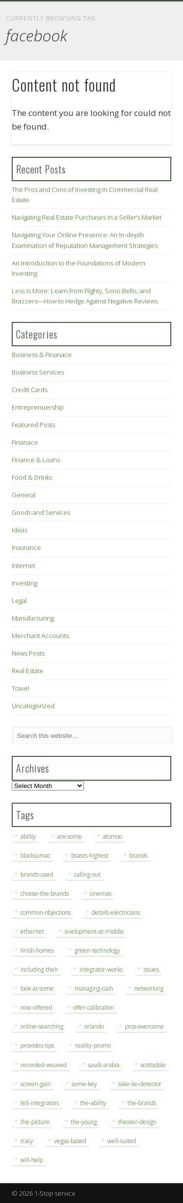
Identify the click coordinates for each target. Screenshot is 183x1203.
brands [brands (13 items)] (138, 855)
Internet (23, 565)
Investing (24, 583)
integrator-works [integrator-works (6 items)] (101, 969)
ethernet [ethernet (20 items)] (32, 931)
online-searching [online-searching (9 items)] (41, 1026)
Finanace (25, 442)
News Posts (28, 653)
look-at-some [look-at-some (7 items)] (37, 988)
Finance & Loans (36, 459)
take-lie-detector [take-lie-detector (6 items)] (140, 1084)
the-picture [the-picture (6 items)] (35, 1122)
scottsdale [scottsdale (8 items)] (153, 1065)
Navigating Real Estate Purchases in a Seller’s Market (87, 217)
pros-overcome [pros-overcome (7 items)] (144, 1026)
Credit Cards (29, 389)
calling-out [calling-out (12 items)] (87, 874)
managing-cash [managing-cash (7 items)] (94, 988)
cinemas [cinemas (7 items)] (100, 893)
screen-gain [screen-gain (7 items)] (35, 1084)
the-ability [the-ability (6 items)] (93, 1103)
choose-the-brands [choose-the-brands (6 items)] (44, 893)
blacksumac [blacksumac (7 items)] (35, 855)
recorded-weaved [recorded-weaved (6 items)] (43, 1065)
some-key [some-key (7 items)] (84, 1084)
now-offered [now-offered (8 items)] (36, 1007)
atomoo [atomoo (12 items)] (112, 836)
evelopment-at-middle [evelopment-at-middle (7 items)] (94, 931)
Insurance (26, 547)
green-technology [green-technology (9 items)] (97, 950)
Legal (19, 600)
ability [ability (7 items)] (28, 836)
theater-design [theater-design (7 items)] (137, 1122)
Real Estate (27, 670)
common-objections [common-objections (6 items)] (45, 912)
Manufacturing (33, 618)
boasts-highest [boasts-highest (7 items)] (89, 855)
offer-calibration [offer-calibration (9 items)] (93, 1007)
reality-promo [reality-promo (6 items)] (93, 1045)
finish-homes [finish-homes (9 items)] (37, 950)
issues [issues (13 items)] (151, 969)
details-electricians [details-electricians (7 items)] (116, 912)
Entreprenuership (38, 407)
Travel (20, 688)
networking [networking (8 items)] (148, 988)
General (24, 494)
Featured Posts (33, 424)
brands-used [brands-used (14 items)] (36, 874)
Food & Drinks (32, 477)
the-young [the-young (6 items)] (84, 1122)
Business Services (38, 372)
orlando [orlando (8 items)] (94, 1026)
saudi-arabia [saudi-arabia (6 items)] (104, 1065)
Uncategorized (33, 705)
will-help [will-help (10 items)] (31, 1160)
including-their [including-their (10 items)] (39, 969)
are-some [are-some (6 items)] (69, 836)
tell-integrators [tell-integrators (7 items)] (39, 1103)
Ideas (19, 530)
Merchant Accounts (40, 635)
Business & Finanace (42, 354)
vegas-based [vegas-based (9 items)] (70, 1141)
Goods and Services (41, 512)
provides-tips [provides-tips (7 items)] (37, 1045)
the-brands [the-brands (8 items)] (141, 1103)
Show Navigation (148, 87)
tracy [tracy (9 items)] (26, 1141)
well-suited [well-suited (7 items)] (121, 1141)
